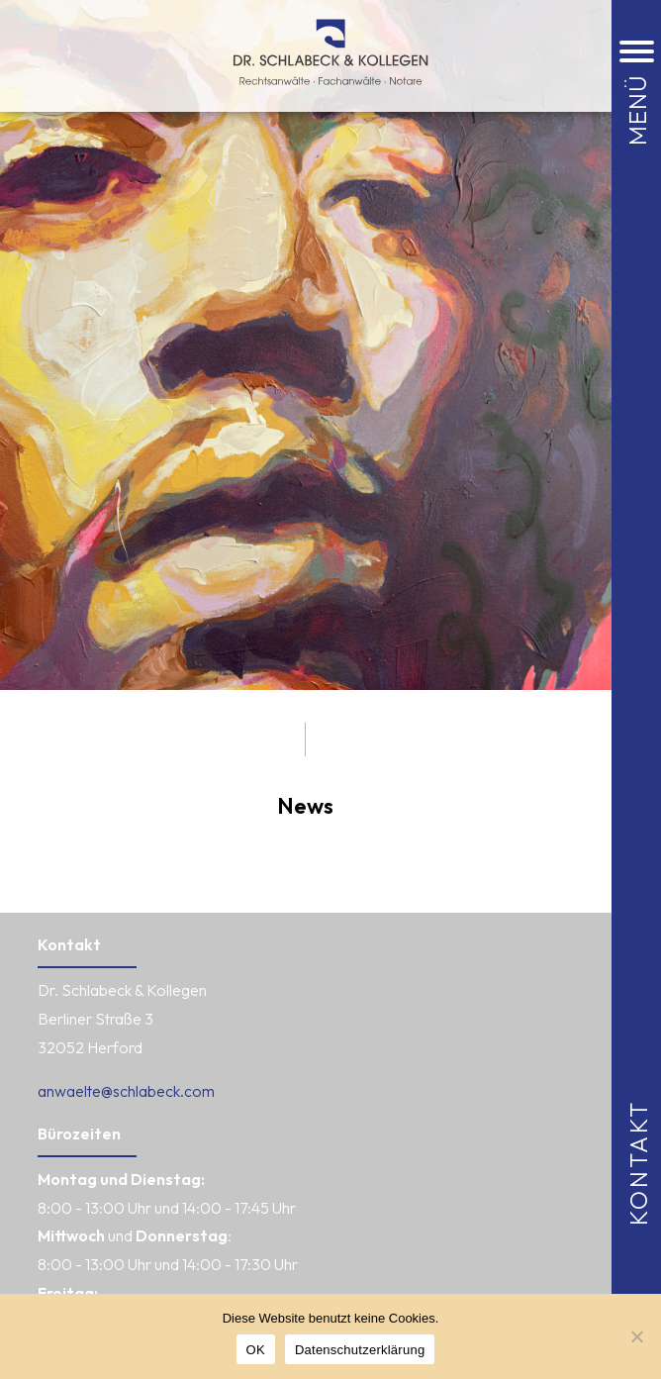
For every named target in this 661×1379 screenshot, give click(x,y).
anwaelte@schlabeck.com (126, 1091)
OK (255, 1349)
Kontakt (638, 1162)
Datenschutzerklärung (360, 1349)
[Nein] (636, 1336)
